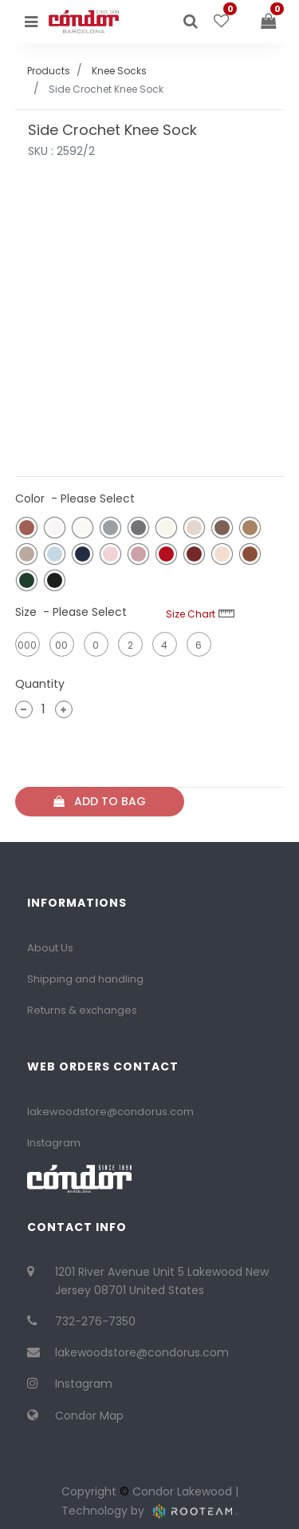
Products (48, 70)
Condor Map (89, 1416)
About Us (50, 947)
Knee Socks (119, 70)
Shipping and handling (85, 979)
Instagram (54, 1142)
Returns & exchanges (82, 1010)
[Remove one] (24, 709)
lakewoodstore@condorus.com (110, 1111)
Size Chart (200, 614)
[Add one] (64, 709)
